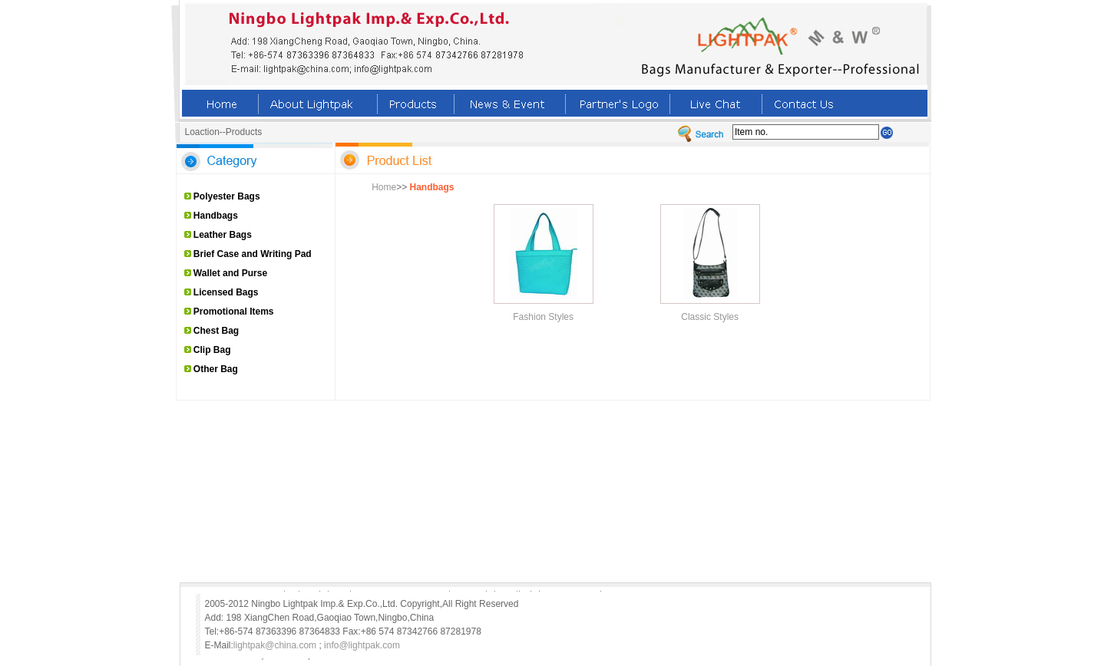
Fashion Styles (543, 317)
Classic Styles (710, 317)
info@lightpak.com (362, 645)
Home (384, 187)
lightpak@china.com (274, 645)
